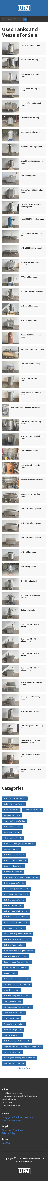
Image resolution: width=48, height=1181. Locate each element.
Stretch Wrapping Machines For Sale (17, 1007)
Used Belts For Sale (11, 810)
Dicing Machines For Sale (13, 872)
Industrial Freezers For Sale (14, 900)
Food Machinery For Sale (13, 1030)
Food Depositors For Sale (13, 866)
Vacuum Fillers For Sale (12, 1035)
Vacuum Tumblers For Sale (13, 1024)
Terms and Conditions (12, 1130)
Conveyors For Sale (11, 849)
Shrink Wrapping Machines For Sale (17, 984)
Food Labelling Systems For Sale (16, 922)
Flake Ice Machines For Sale (14, 883)
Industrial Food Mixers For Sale (15, 956)
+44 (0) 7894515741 (12, 1120)
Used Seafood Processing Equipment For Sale (21, 877)
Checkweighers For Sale (13, 838)
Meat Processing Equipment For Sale (17, 934)
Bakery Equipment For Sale (14, 804)
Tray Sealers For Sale (11, 1018)
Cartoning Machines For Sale (14, 821)
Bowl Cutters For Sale (12, 815)
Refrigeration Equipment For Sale (16, 979)
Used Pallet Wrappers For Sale (15, 968)
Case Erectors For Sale (12, 827)
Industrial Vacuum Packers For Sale (17, 1041)
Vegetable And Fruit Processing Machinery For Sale (22, 1046)
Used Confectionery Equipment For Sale (18, 844)
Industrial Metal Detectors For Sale (16, 939)
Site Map (6, 1143)
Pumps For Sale (9, 973)
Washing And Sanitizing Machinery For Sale (19, 1058)
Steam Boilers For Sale (33, 810)
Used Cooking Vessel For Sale (15, 860)
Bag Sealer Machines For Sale (14, 798)
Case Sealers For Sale (12, 832)
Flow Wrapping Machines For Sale (16, 889)
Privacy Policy (8, 1133)
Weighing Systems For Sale (14, 1063)
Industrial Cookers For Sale (14, 855)
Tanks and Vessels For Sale (13, 1013)
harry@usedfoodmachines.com (17, 1117)
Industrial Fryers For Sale (13, 906)
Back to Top (24, 1068)
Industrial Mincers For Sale (13, 945)
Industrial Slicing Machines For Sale (16, 996)
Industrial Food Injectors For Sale (16, 917)
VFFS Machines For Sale (12, 1052)
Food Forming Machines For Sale (16, 894)
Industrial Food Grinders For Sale (16, 911)
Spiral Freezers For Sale (12, 1001)
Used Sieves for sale (11, 990)
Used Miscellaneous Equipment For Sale (18, 951)
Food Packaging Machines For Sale (16, 962)
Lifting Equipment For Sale (13, 928)
